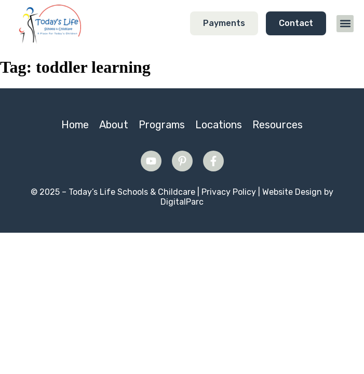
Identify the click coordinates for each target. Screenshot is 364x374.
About (113, 124)
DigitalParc (182, 202)
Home (75, 124)
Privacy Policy (228, 192)
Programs (162, 124)
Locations (218, 124)
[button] (345, 23)
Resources (277, 124)
